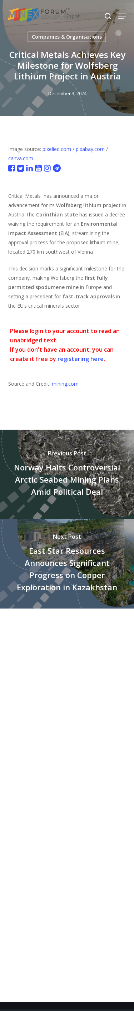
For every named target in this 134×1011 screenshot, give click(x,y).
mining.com (65, 383)
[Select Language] (88, 16)
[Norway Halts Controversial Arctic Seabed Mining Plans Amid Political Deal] (67, 474)
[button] (122, 16)
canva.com (20, 158)
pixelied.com (57, 149)
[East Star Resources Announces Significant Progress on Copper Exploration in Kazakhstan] (67, 564)
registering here (81, 359)
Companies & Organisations (67, 36)
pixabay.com (90, 149)
